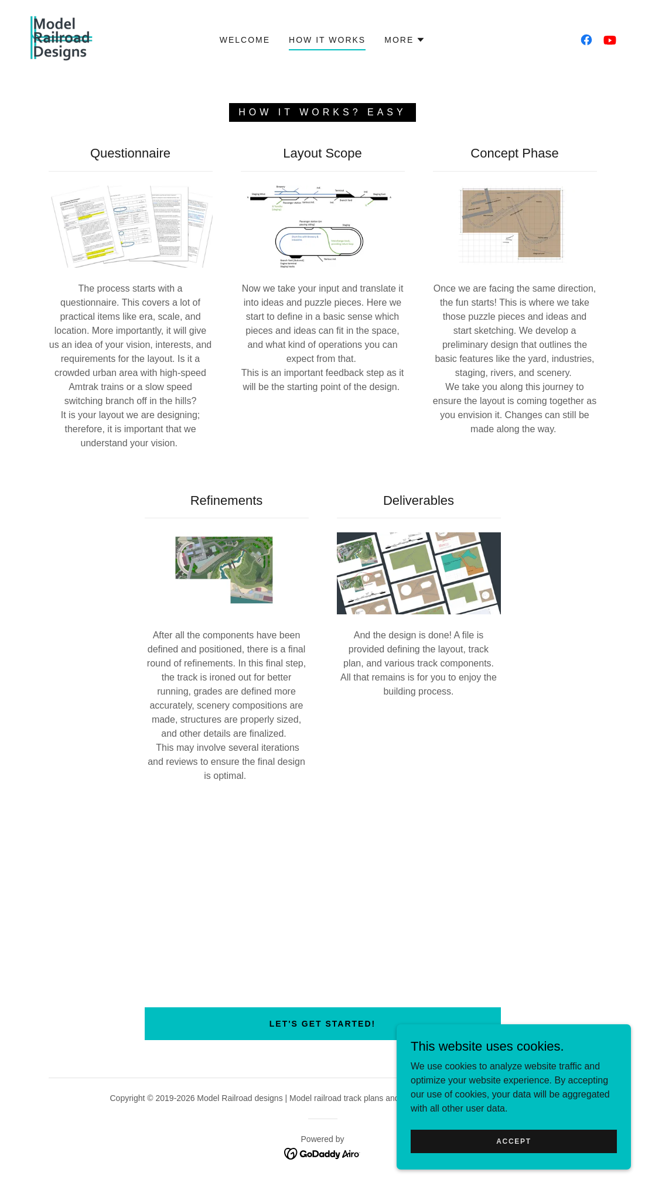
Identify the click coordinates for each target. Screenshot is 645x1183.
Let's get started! (322, 1023)
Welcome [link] (245, 40)
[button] (404, 40)
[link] (61, 39)
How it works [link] (327, 40)
